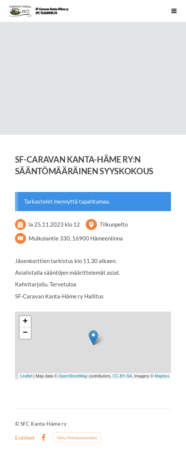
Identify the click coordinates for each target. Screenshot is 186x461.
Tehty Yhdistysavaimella (77, 437)
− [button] (25, 333)
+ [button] (25, 321)
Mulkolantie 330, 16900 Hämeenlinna (76, 238)
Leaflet (26, 376)
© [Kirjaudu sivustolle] (17, 423)
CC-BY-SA (122, 376)
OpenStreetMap (73, 376)
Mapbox (161, 376)
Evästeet (25, 437)
